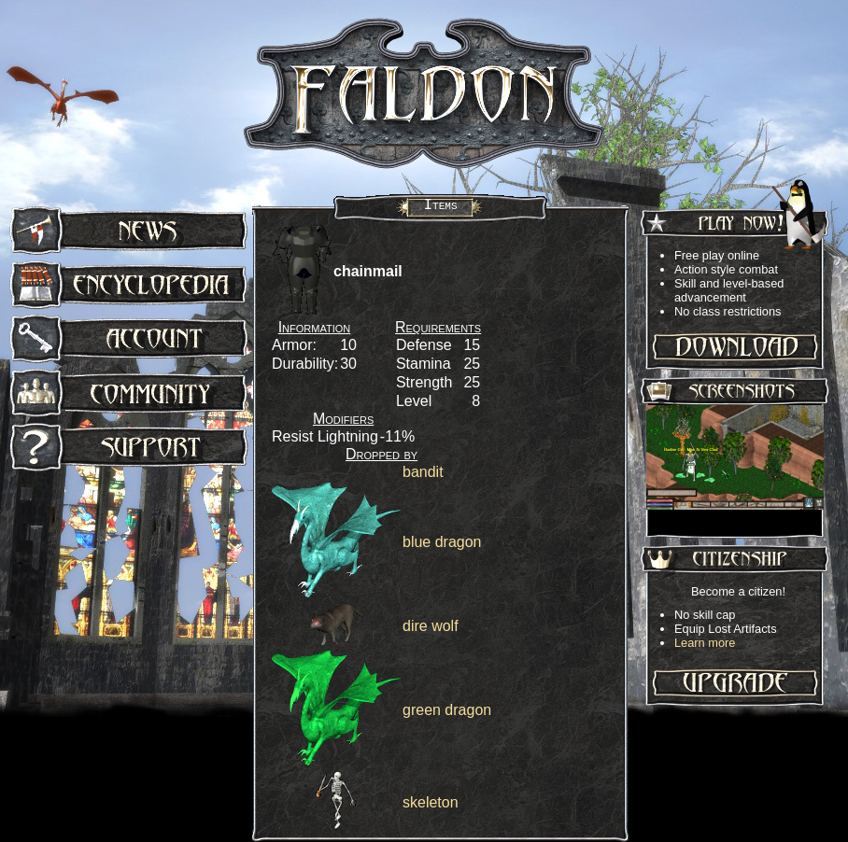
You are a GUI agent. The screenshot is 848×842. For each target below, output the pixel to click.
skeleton (431, 802)
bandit (423, 472)
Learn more (704, 643)
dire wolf (431, 626)
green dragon (447, 710)
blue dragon (442, 542)
